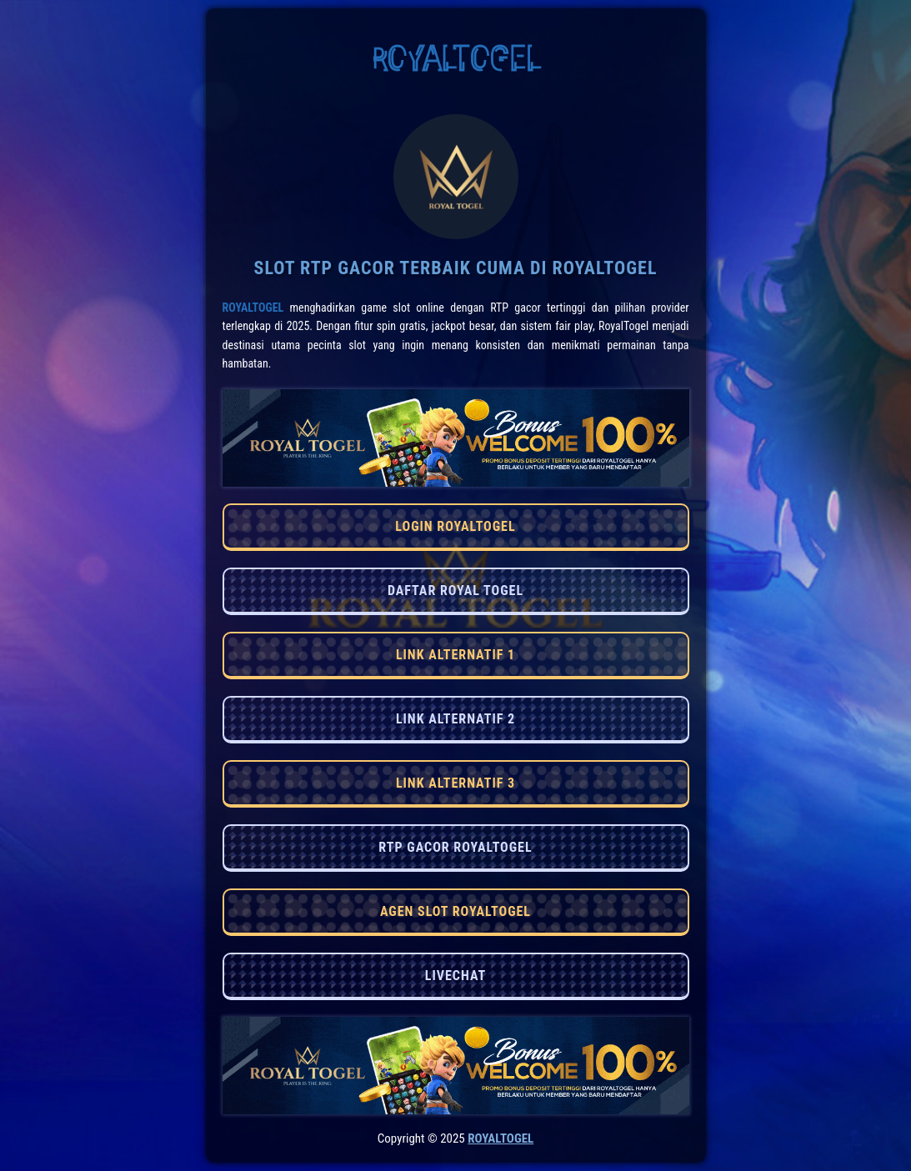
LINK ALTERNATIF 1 (455, 655)
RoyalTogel (253, 307)
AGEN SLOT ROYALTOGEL (455, 911)
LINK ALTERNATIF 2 (455, 719)
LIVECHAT (455, 975)
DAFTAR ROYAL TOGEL (455, 590)
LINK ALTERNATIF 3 (455, 783)
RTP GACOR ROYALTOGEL (455, 847)
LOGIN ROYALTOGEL (455, 526)
